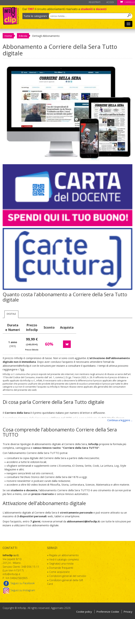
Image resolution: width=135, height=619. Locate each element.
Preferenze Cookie (108, 611)
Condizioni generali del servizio (67, 576)
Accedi (110, 2)
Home (8, 36)
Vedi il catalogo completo (64, 559)
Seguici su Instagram (19, 590)
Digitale (11, 313)
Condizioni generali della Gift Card (65, 582)
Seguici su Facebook (19, 583)
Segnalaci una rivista (61, 563)
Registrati (94, 2)
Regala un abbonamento (64, 555)
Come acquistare (59, 572)
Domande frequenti (61, 567)
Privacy (128, 611)
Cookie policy (84, 611)
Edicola (23, 36)
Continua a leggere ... (119, 420)
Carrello (127, 2)
